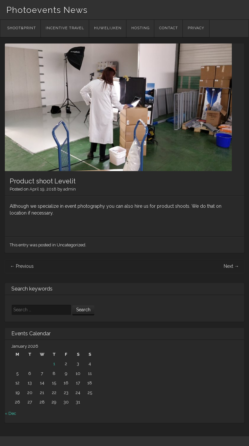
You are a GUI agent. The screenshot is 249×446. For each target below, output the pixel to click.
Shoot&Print (21, 28)
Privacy (196, 28)
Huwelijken (108, 28)
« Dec (10, 413)
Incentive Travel (65, 28)
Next (231, 266)
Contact (168, 28)
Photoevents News (47, 10)
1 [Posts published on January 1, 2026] (54, 363)
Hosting (140, 28)
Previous (22, 266)
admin (69, 189)
